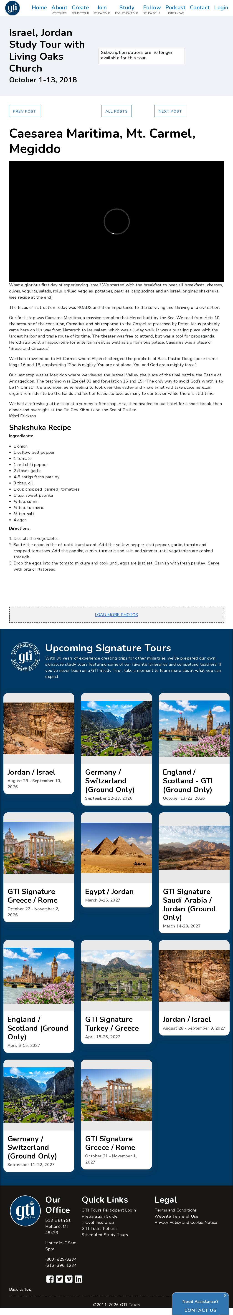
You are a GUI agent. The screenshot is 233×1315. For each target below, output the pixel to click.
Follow (152, 10)
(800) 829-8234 (60, 1266)
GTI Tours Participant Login (109, 1217)
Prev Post (24, 111)
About (59, 10)
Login (221, 10)
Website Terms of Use (176, 1223)
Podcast (175, 10)
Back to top (20, 1296)
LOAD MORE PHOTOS (116, 614)
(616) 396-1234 (60, 1272)
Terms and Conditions (175, 1217)
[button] (38, 744)
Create (80, 10)
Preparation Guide (99, 1223)
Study (127, 10)
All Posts (116, 111)
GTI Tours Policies (99, 1235)
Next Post (170, 111)
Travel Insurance (98, 1229)
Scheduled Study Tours (105, 1241)
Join (102, 10)
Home (39, 10)
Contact (200, 10)
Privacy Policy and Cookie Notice (185, 1229)
